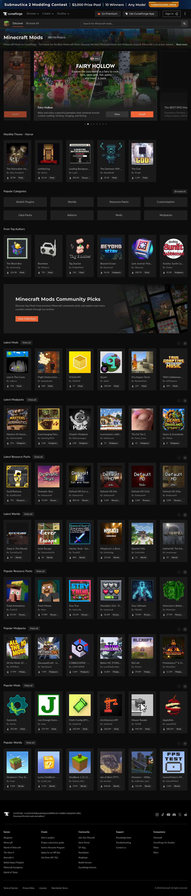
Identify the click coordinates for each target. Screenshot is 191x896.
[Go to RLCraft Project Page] (142, 655)
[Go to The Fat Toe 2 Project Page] (142, 427)
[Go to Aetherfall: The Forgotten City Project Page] (173, 541)
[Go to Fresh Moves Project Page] (48, 598)
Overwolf (157, 838)
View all (27, 342)
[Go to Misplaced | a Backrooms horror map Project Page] (111, 541)
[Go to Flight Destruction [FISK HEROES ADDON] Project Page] (48, 369)
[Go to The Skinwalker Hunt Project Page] (17, 161)
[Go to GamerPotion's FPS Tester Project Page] (173, 769)
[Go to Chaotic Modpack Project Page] (80, 427)
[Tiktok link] (163, 814)
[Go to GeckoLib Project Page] (17, 712)
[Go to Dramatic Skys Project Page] (48, 484)
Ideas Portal (84, 843)
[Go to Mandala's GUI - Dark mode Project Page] (111, 598)
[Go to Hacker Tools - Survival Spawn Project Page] (80, 541)
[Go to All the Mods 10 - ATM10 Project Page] (17, 655)
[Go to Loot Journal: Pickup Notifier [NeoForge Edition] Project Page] (142, 256)
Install (142, 114)
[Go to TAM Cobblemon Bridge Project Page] (173, 369)
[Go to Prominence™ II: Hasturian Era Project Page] (173, 655)
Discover (18, 23)
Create (48, 13)
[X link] (180, 814)
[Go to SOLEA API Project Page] (80, 369)
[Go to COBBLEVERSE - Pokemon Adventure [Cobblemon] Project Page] (80, 655)
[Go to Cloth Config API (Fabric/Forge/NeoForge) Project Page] (80, 712)
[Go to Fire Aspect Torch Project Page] (142, 369)
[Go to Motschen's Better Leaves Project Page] (173, 598)
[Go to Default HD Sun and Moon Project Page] (80, 484)
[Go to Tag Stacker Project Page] (80, 256)
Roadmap (83, 858)
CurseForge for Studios (164, 843)
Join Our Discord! (87, 838)
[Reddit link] (185, 814)
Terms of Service (11, 888)
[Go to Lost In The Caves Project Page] (17, 369)
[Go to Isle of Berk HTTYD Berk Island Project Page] (111, 769)
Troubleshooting (123, 843)
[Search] (185, 24)
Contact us (121, 848)
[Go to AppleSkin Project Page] (173, 712)
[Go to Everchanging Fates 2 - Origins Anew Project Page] (48, 427)
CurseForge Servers (87, 868)
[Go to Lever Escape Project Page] (48, 541)
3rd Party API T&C (49, 858)
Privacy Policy (29, 888)
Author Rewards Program (53, 848)
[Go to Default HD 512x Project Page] (142, 484)
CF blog (82, 848)
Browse (33, 13)
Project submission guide (52, 843)
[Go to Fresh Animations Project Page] (17, 598)
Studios (63, 13)
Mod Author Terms (60, 888)
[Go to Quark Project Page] (111, 369)
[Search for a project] (131, 23)
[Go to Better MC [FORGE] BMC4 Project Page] (111, 655)
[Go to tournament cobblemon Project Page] (111, 427)
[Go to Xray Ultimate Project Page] (142, 598)
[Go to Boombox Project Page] (48, 256)
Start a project (47, 838)
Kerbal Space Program (14, 863)
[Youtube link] (168, 814)
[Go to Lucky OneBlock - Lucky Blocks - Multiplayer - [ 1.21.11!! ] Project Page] (48, 769)
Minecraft (8, 843)
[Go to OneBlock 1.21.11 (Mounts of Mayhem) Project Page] (80, 769)
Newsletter (84, 853)
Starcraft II (9, 858)
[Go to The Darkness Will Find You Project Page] (111, 161)
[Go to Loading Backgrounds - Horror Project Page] (80, 161)
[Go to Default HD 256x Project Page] (173, 484)
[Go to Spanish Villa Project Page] (142, 541)
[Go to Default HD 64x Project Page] (111, 484)
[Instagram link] (157, 814)
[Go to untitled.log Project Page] (48, 161)
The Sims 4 (9, 853)
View (117, 114)
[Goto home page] (13, 13)
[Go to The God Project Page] (142, 161)
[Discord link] (174, 814)
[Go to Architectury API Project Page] (111, 712)
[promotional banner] (95, 4)
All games (8, 838)
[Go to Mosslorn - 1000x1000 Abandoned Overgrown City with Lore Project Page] (142, 769)
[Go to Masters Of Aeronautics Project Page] (17, 427)
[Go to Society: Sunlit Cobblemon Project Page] (173, 256)
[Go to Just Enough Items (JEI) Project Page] (48, 712)
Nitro (155, 853)
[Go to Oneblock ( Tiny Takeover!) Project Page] (17, 769)
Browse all (180, 191)
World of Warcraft (12, 848)
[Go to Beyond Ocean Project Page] (111, 256)
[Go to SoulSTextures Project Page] (17, 484)
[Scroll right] (185, 343)
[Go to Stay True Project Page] (80, 598)
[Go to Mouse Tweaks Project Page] (142, 712)
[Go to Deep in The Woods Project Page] (17, 541)
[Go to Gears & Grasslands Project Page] (173, 427)
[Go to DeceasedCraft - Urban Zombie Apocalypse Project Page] (48, 655)
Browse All (32, 23)
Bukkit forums (85, 863)
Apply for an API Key (50, 853)
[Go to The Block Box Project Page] (17, 256)
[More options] (185, 14)
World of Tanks (11, 872)
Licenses (43, 888)
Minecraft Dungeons (13, 868)
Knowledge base (123, 838)
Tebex (156, 848)
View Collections (27, 319)
